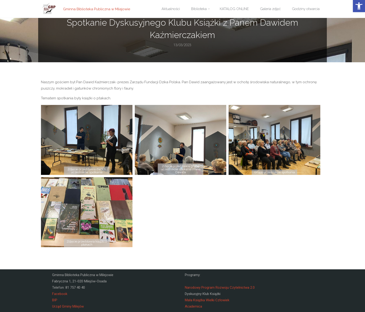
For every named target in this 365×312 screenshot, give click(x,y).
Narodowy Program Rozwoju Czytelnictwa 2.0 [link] (220, 287)
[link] (359, 6)
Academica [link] (193, 306)
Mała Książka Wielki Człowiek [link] (207, 300)
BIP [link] (54, 300)
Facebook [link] (59, 294)
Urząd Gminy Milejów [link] (68, 306)
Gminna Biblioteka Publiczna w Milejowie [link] (96, 9)
